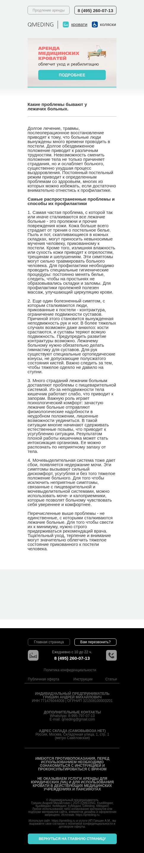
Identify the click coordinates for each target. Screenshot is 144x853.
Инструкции (83, 679)
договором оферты (72, 826)
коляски (108, 24)
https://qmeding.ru (87, 814)
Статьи (111, 679)
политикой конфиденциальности (90, 823)
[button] (95, 642)
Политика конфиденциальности (70, 670)
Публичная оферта (43, 679)
